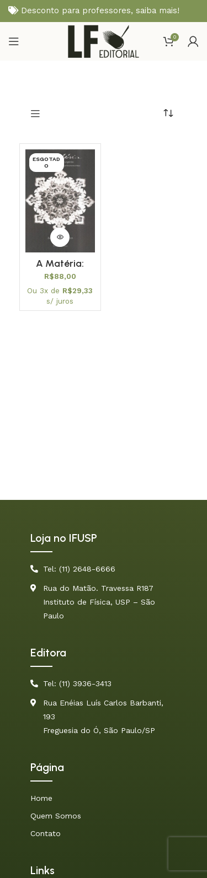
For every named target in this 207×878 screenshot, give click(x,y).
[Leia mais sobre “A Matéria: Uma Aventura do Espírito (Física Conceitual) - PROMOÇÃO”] (60, 237)
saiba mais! (157, 10)
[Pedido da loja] (168, 113)
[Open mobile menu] (14, 41)
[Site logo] (103, 41)
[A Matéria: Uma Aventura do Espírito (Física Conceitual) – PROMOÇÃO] (60, 200)
